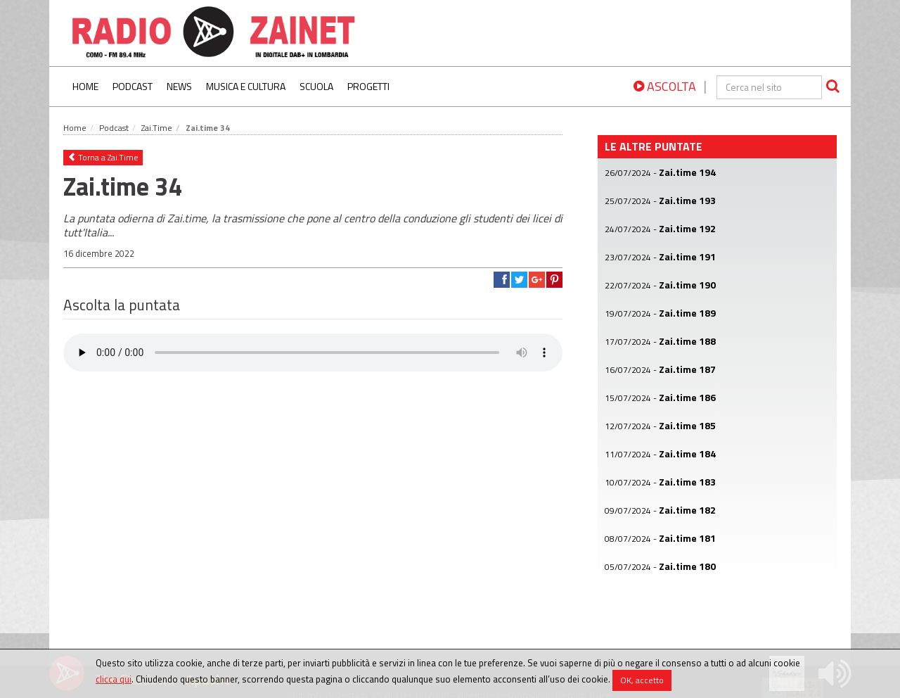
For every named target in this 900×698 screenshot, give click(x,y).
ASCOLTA (665, 86)
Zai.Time (156, 127)
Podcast (132, 86)
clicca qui (113, 679)
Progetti (368, 86)
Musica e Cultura (245, 86)
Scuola (316, 86)
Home (85, 86)
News (179, 86)
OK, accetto (642, 680)
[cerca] (769, 87)
